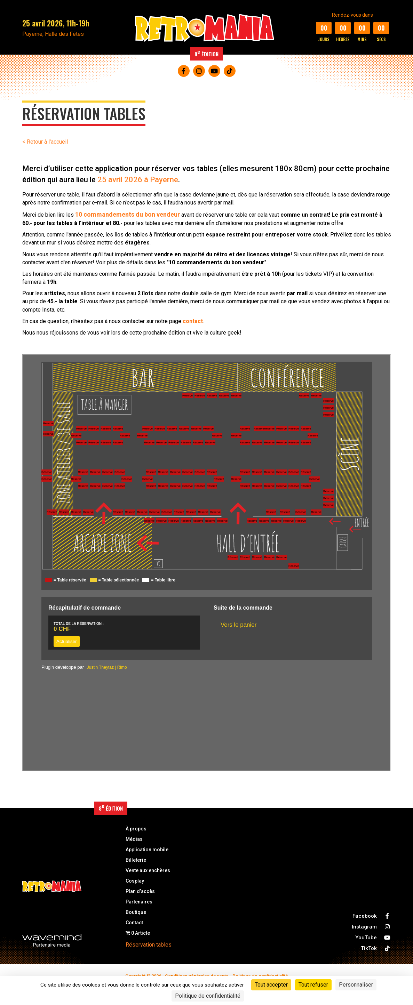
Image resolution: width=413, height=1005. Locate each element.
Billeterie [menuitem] (136, 860)
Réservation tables (149, 944)
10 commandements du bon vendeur (127, 214)
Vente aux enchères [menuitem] (148, 870)
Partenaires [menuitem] (139, 901)
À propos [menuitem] (136, 828)
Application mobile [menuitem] (147, 849)
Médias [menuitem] (134, 839)
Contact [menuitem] (134, 922)
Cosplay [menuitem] (135, 881)
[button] (184, 71)
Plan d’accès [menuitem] (140, 891)
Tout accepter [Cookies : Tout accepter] (271, 984)
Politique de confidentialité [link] (207, 995)
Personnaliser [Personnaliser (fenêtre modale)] (356, 984)
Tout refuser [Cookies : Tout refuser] (313, 984)
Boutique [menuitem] (136, 912)
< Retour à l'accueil (45, 141)
